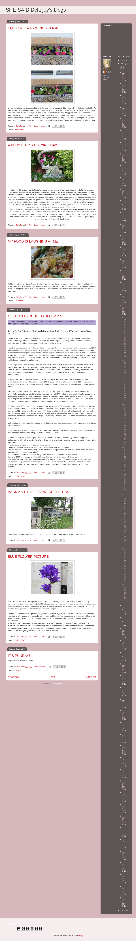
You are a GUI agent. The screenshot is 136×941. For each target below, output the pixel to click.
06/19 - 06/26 (124, 622)
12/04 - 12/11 (124, 77)
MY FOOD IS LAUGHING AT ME (33, 241)
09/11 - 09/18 (124, 194)
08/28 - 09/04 (124, 217)
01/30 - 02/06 (124, 856)
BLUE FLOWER (20, 640)
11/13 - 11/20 (124, 89)
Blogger (81, 936)
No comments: (39, 126)
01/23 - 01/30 (124, 868)
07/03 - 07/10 (124, 311)
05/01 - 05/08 (124, 704)
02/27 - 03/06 (124, 809)
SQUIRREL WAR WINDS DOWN (33, 28)
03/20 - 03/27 (124, 774)
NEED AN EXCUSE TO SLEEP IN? (35, 316)
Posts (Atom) (57, 684)
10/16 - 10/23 (124, 136)
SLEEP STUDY (20, 476)
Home (52, 677)
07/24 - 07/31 (124, 276)
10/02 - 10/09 (124, 159)
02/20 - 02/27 (124, 821)
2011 (123, 67)
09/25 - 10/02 (124, 171)
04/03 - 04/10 (124, 751)
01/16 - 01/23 (124, 879)
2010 (123, 910)
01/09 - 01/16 (124, 891)
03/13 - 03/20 (124, 786)
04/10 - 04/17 (124, 739)
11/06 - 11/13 (124, 100)
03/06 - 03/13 (124, 798)
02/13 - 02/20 (124, 833)
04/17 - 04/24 (124, 728)
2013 (123, 60)
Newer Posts (14, 677)
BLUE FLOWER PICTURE (28, 557)
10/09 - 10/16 (124, 147)
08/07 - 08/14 (124, 252)
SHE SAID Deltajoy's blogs (36, 10)
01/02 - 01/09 (124, 903)
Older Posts (91, 677)
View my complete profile (106, 77)
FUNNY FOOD (19, 301)
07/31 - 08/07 (124, 264)
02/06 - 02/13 (124, 844)
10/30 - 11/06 (124, 112)
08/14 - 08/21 (124, 241)
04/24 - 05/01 (124, 716)
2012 (123, 64)
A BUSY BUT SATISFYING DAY (32, 145)
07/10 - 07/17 (124, 299)
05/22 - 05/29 (124, 669)
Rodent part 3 (19, 130)
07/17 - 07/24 (124, 287)
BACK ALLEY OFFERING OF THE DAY (38, 492)
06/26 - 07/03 (124, 610)
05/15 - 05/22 (124, 681)
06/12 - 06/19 (124, 634)
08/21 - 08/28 (124, 229)
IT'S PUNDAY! (19, 656)
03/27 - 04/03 (124, 763)
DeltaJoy (109, 72)
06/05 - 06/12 (124, 646)
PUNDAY (17, 670)
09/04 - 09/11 (124, 206)
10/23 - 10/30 (124, 124)
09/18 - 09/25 (124, 182)
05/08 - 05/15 (124, 692)
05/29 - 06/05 (124, 657)
